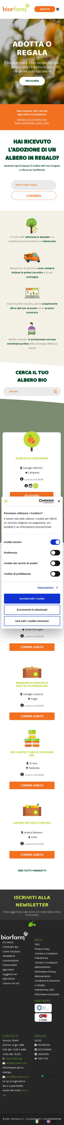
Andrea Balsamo (33, 832)
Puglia (34, 698)
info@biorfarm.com (16, 1063)
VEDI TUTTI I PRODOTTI (32, 871)
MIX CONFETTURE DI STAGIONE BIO (32, 754)
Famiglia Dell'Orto (33, 468)
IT (42, 1121)
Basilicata (34, 768)
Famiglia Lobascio (33, 694)
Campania (33, 472)
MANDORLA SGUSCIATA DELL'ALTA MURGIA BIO (32, 684)
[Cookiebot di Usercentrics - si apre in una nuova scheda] (40, 501)
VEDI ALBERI (32, 81)
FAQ (37, 944)
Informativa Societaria (47, 994)
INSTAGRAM (43, 1049)
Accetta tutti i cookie (32, 598)
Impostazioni (46, 587)
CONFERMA (33, 196)
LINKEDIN (42, 1054)
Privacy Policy (42, 949)
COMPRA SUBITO (32, 647)
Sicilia (34, 837)
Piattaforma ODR (44, 989)
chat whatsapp (13, 1058)
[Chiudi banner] (59, 501)
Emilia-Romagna (34, 629)
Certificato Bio (10, 946)
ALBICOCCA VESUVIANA (32, 458)
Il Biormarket (10, 965)
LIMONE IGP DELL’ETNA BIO (32, 823)
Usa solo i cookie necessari (32, 620)
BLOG (38, 1040)
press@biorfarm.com (17, 1076)
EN (53, 1121)
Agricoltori (8, 969)
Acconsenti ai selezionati (32, 609)
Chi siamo (8, 942)
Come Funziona (11, 951)
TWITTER (41, 1058)
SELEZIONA (31, 496)
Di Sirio (33, 763)
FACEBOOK (42, 1044)
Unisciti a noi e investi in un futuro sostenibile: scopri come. (32, 121)
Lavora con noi (11, 983)
